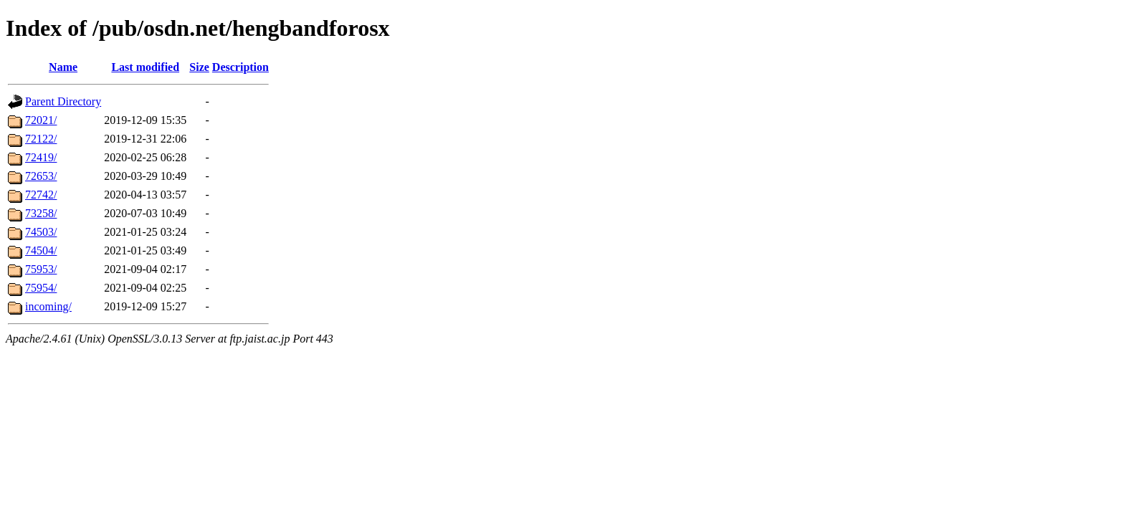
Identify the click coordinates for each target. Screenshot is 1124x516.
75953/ (41, 269)
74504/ (41, 250)
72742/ (41, 194)
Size (199, 67)
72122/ (41, 139)
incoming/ (48, 306)
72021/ (41, 120)
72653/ (41, 176)
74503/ (41, 232)
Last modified (145, 67)
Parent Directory (63, 101)
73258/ (41, 213)
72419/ (41, 157)
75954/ (41, 288)
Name (63, 67)
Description (240, 67)
